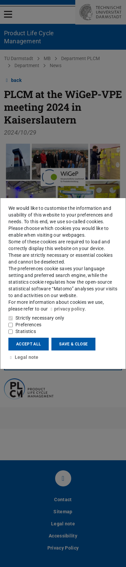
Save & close (73, 344)
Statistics (25, 331)
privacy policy (67, 309)
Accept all (28, 344)
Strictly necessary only (39, 318)
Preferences (28, 324)
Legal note (23, 357)
